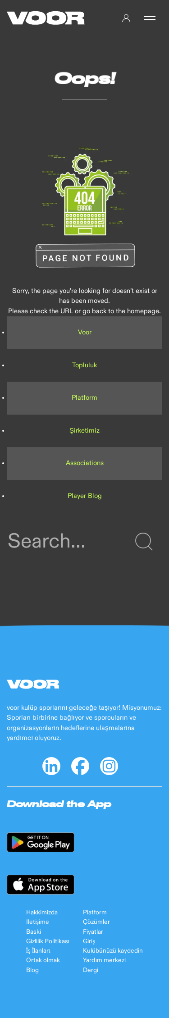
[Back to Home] (46, 18)
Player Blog (85, 496)
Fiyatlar (93, 932)
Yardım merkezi (104, 960)
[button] (149, 18)
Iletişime (37, 922)
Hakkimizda (42, 912)
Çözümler (96, 922)
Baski (33, 932)
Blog (32, 970)
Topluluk (84, 365)
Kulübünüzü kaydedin (113, 951)
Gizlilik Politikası (48, 941)
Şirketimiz (84, 430)
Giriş (89, 941)
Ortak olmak (43, 960)
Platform (84, 397)
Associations (85, 463)
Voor (84, 332)
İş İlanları (38, 951)
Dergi (90, 970)
